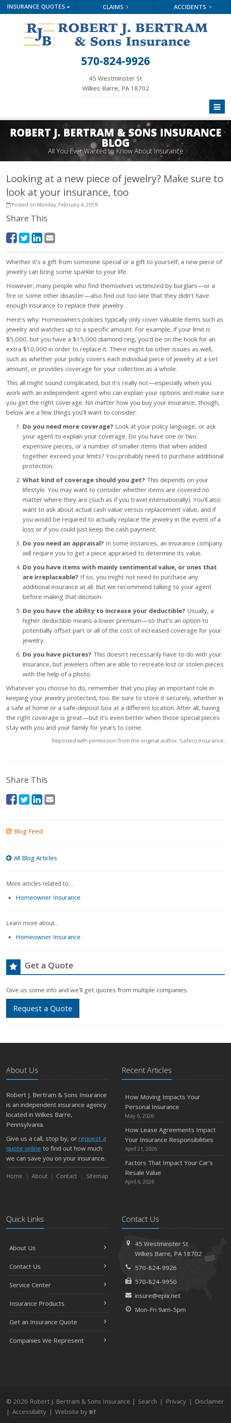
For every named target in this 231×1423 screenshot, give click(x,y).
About (40, 1176)
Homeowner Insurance (48, 897)
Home (14, 1176)
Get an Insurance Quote (57, 1322)
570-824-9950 (156, 1281)
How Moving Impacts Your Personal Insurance (173, 1106)
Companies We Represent (57, 1340)
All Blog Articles (31, 858)
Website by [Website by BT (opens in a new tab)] (76, 1411)
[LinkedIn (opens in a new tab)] (37, 237)
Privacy (176, 1401)
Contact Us (57, 1266)
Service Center (57, 1285)
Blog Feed (24, 831)
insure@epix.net (157, 1295)
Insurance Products (57, 1303)
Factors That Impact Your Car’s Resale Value (173, 1172)
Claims (116, 7)
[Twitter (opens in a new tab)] (24, 237)
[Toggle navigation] (217, 107)
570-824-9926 (156, 1267)
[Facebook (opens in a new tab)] (11, 237)
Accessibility (29, 1411)
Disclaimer (209, 1401)
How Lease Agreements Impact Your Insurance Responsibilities (173, 1139)
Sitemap (97, 1176)
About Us (57, 1248)
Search (147, 1401)
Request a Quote (42, 1008)
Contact (66, 1176)
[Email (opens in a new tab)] (49, 237)
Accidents (192, 7)
